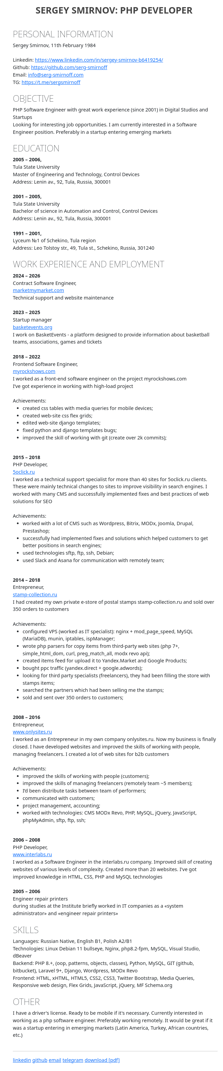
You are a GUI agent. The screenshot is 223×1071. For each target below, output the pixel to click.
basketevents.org (32, 327)
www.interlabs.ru (32, 854)
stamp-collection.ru (35, 594)
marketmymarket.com (38, 290)
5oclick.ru (24, 472)
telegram (73, 1060)
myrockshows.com (34, 371)
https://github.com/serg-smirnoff (69, 67)
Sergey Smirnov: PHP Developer (113, 10)
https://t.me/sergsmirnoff (51, 82)
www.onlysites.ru (32, 731)
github (40, 1060)
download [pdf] (102, 1060)
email (55, 1060)
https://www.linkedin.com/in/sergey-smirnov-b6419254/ (99, 60)
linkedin (22, 1060)
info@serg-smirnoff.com (56, 74)
